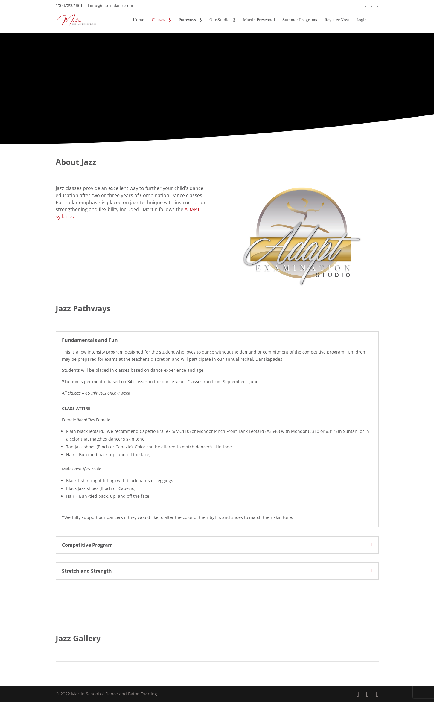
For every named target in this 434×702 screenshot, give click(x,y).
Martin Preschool (259, 20)
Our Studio (219, 20)
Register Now (337, 20)
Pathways (187, 20)
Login (362, 20)
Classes (158, 20)
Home (138, 20)
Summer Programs (299, 20)
